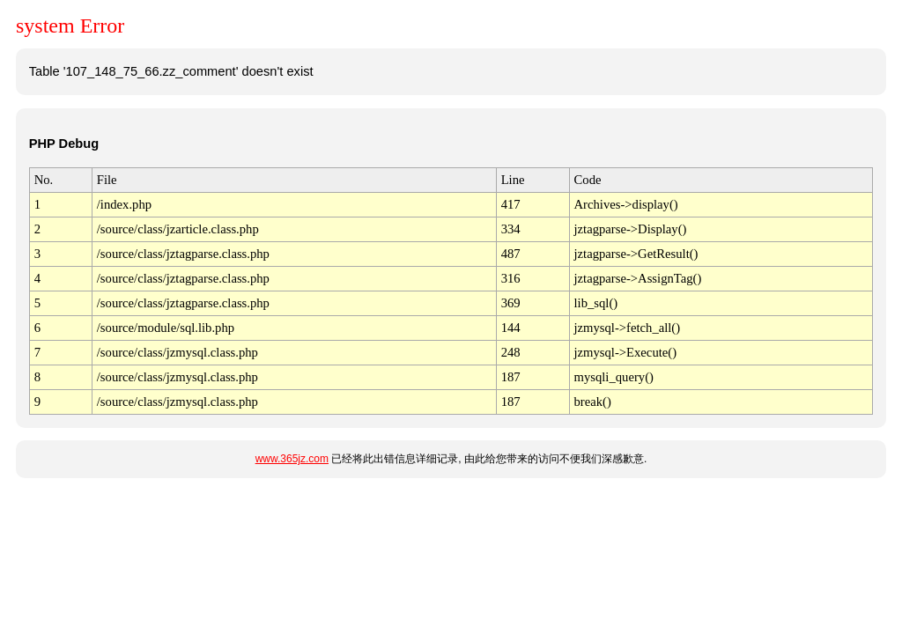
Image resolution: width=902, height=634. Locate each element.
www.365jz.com (292, 459)
